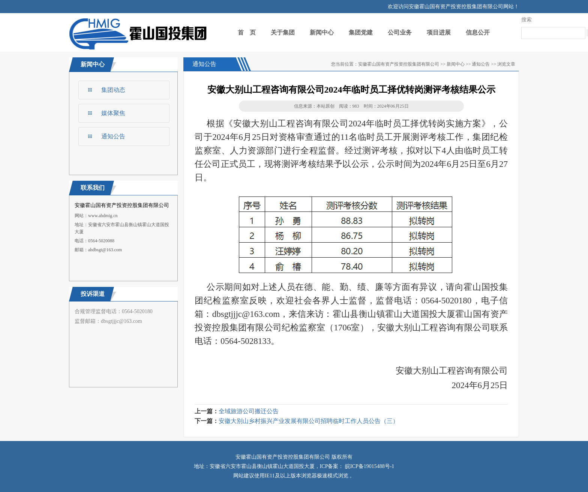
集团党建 (361, 32)
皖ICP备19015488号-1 (369, 466)
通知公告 (113, 136)
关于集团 (283, 32)
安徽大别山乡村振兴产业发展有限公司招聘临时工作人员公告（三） (309, 421)
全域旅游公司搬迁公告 (249, 411)
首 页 (247, 32)
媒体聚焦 (113, 113)
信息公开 (478, 32)
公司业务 (400, 32)
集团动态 (113, 90)
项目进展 (439, 32)
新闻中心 (322, 32)
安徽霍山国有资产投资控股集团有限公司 (398, 64)
